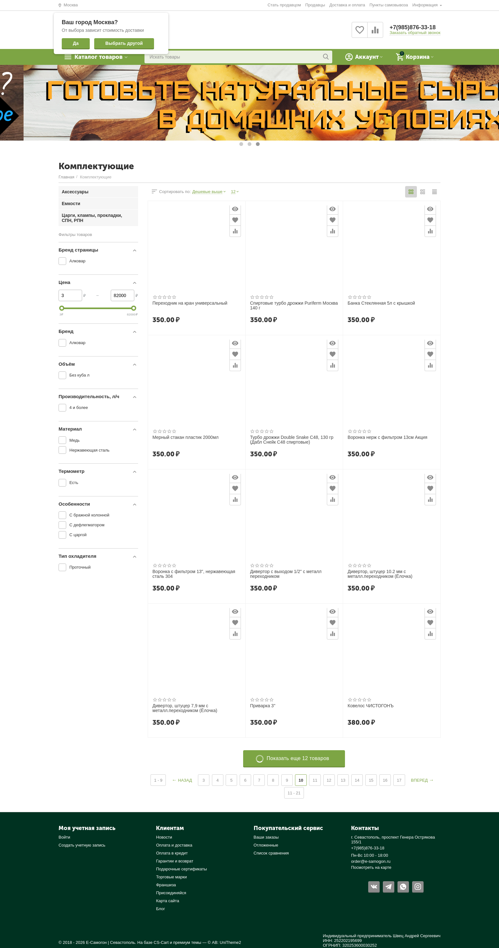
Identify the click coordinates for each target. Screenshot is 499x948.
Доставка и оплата (347, 5)
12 (329, 780)
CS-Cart (161, 942)
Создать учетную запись (82, 845)
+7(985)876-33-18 (413, 27)
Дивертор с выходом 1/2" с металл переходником (286, 574)
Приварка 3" (262, 705)
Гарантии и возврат (174, 861)
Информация (425, 5)
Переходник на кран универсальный (189, 303)
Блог (160, 908)
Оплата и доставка (174, 845)
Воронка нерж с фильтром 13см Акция (387, 437)
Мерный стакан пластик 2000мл (185, 437)
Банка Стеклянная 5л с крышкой (381, 303)
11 (315, 780)
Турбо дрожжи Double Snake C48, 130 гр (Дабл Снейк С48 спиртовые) (292, 440)
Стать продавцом (284, 5)
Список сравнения (271, 853)
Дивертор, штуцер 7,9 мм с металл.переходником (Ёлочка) (184, 708)
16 (385, 780)
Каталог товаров (98, 56)
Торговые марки (171, 877)
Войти (64, 837)
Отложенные (266, 845)
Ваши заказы (266, 837)
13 (343, 780)
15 (371, 780)
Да (76, 43)
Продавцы (315, 5)
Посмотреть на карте (371, 867)
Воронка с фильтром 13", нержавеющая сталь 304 (193, 574)
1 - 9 (158, 780)
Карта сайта (167, 900)
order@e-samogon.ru (370, 861)
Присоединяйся (171, 892)
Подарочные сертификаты (181, 869)
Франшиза (166, 884)
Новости (164, 837)
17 (399, 780)
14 (357, 780)
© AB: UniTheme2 (224, 942)
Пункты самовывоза (388, 5)
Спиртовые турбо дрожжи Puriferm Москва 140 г (294, 305)
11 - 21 (294, 793)
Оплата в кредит (172, 853)
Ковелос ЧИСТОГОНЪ (370, 705)
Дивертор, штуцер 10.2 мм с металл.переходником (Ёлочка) (380, 574)
